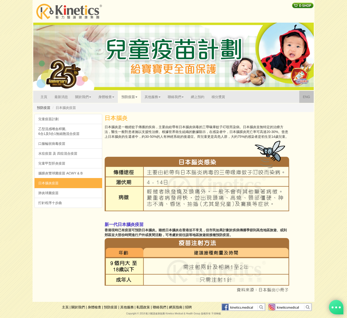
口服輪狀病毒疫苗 (51, 144)
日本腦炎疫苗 (48, 183)
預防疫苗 (110, 307)
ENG (308, 96)
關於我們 (78, 307)
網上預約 (197, 97)
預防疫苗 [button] (129, 97)
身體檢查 (94, 307)
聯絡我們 (159, 307)
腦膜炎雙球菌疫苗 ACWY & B (60, 173)
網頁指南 (175, 307)
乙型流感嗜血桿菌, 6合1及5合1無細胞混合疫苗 (59, 131)
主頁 (45, 96)
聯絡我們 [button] (176, 97)
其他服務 (127, 307)
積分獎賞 (218, 97)
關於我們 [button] (83, 97)
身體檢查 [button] (106, 97)
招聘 (188, 307)
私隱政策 (143, 307)
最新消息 (61, 97)
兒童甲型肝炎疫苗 (51, 163)
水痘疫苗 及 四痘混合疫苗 (57, 153)
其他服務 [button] (152, 97)
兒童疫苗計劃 (48, 119)
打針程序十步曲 (50, 203)
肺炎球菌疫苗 (48, 193)
